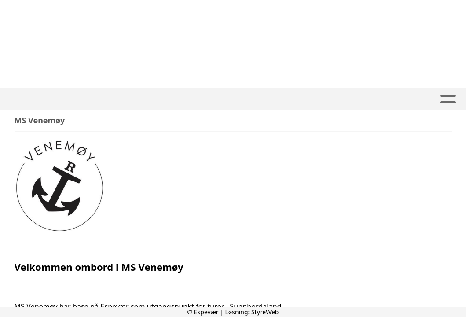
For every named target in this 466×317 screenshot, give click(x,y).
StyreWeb (265, 312)
